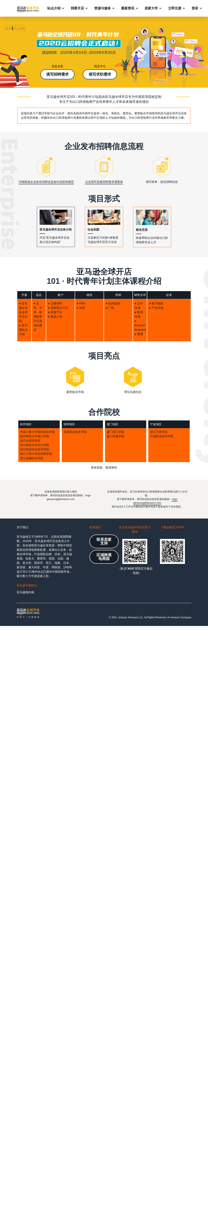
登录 (195, 8)
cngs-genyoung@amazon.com (156, 501)
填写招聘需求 (57, 74)
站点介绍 (54, 8)
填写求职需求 (100, 74)
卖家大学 (151, 8)
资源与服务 (102, 8)
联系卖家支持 (104, 541)
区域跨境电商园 (104, 557)
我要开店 (77, 8)
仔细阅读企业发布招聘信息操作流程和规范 (46, 181)
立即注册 (174, 8)
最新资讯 (127, 8)
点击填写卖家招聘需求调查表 (104, 181)
